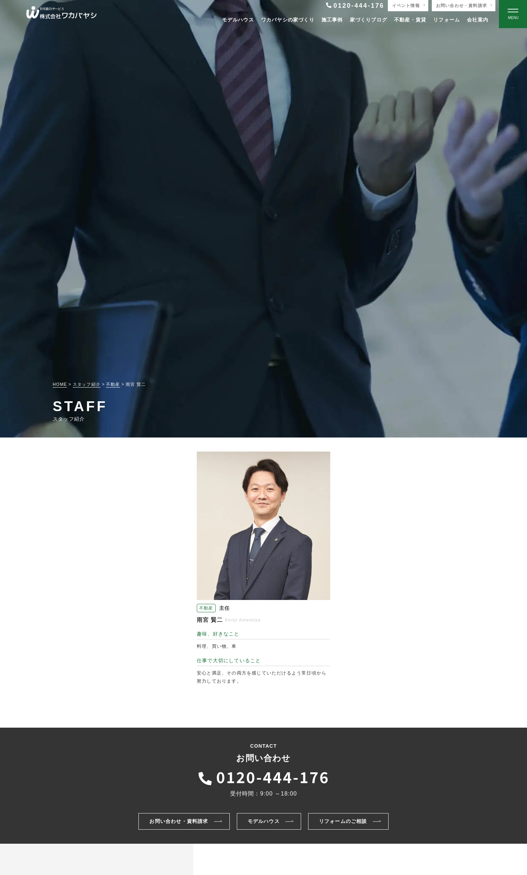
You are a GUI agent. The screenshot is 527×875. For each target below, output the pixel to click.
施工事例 (332, 20)
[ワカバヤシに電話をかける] (263, 776)
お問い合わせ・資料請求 (461, 5)
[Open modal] (513, 14)
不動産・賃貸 (410, 20)
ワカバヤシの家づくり (287, 20)
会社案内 (477, 20)
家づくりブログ (368, 20)
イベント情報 (406, 5)
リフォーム (446, 20)
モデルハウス (238, 20)
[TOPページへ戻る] (61, 14)
